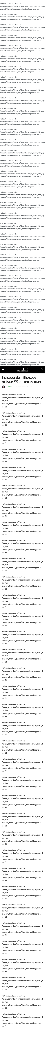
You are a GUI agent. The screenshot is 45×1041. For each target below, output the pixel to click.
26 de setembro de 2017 (24, 387)
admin (10, 387)
